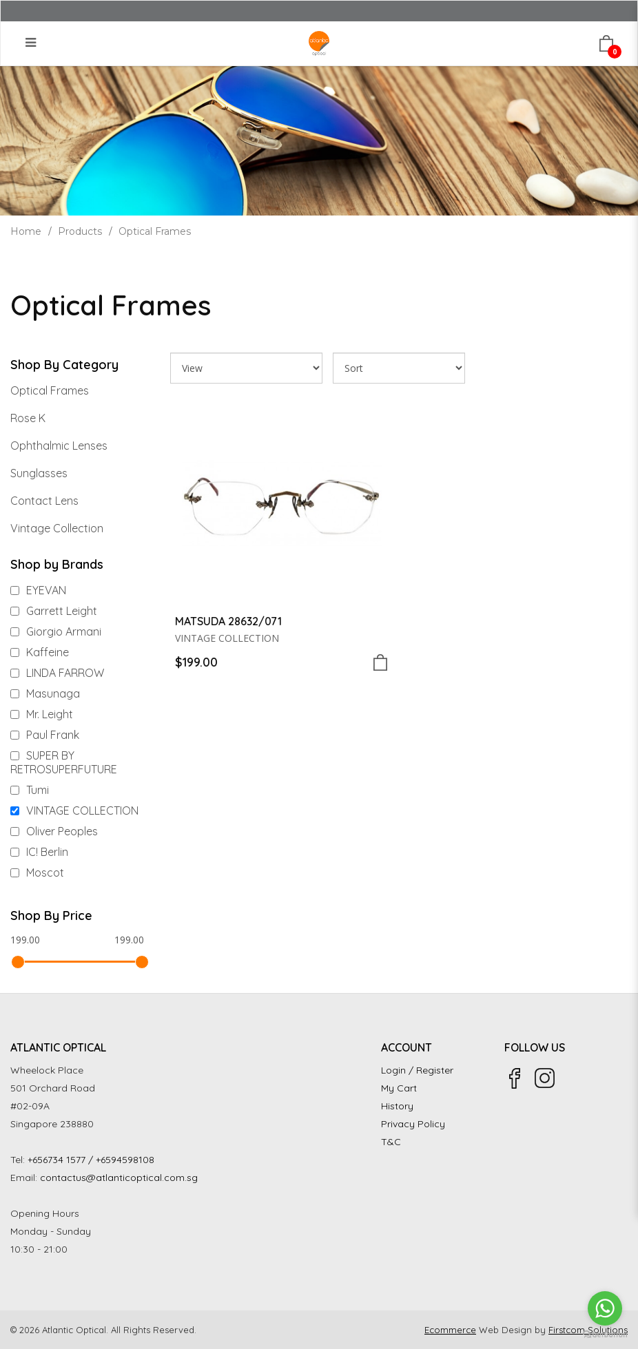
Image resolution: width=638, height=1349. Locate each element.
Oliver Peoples (54, 831)
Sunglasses (39, 473)
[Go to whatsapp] (605, 1308)
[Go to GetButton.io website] (605, 1334)
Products (80, 231)
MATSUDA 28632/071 (228, 621)
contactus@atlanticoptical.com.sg (119, 1177)
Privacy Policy (413, 1124)
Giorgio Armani (55, 631)
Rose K (27, 418)
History (397, 1106)
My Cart (399, 1088)
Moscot (37, 872)
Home (25, 231)
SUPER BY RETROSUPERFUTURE (63, 762)
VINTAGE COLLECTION (74, 810)
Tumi (29, 790)
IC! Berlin (39, 852)
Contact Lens (44, 501)
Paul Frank (44, 735)
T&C (391, 1142)
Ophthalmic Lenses (58, 445)
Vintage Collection (56, 528)
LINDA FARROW (57, 673)
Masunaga (45, 693)
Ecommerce (450, 1329)
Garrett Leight (53, 611)
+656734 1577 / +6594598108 (91, 1159)
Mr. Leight (41, 714)
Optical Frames (155, 231)
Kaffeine (39, 652)
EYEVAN (38, 590)
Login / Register (417, 1070)
